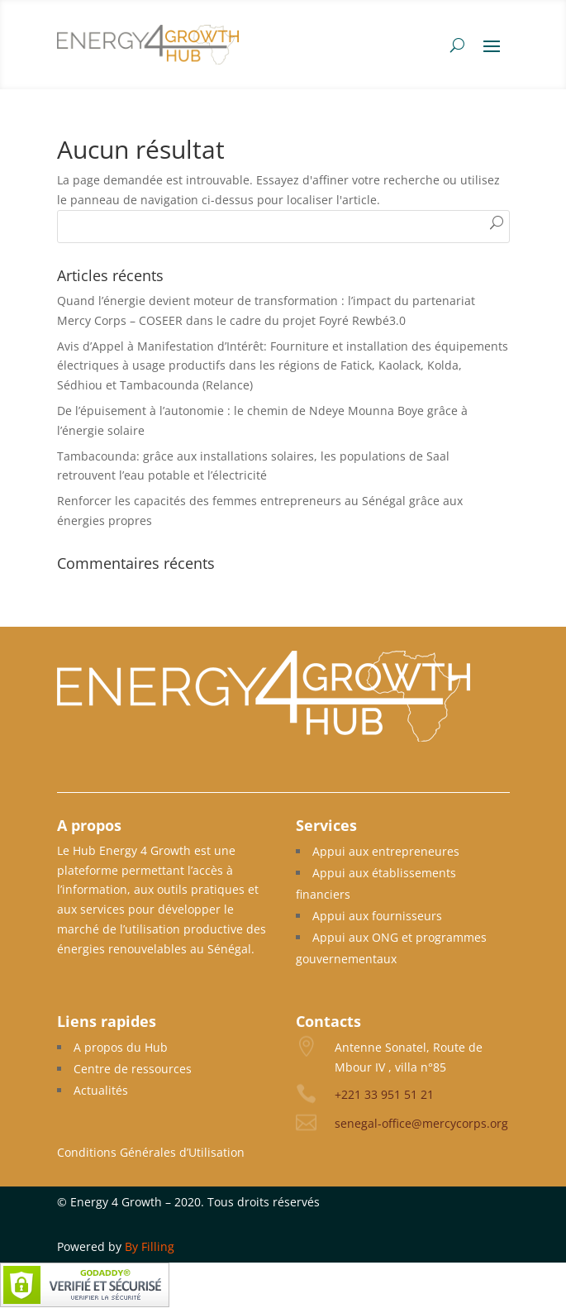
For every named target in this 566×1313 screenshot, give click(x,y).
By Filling (149, 1246)
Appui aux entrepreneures (385, 851)
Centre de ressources (133, 1069)
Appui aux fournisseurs (377, 916)
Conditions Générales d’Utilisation (151, 1152)
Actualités (101, 1090)
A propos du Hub (121, 1047)
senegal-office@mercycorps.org (421, 1123)
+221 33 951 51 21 (384, 1094)
